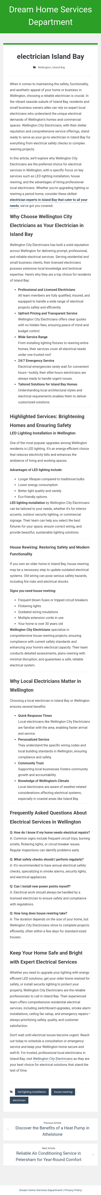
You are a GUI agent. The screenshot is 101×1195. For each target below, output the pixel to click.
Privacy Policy (73, 1190)
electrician (19, 1100)
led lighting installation (32, 1091)
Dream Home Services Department (40, 1190)
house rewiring (63, 1091)
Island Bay (58, 67)
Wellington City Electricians (52, 1059)
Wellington (44, 67)
